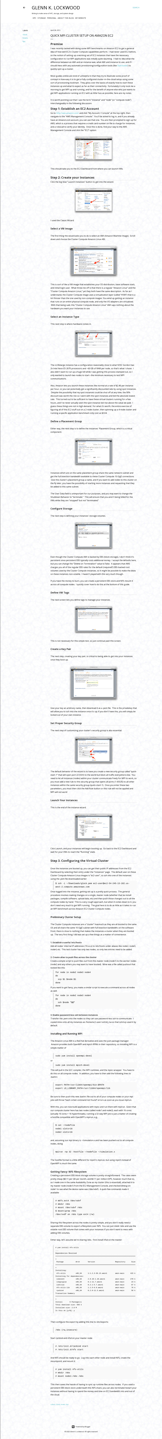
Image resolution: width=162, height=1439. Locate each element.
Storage (41, 18)
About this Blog (65, 18)
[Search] (136, 8)
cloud (25, 34)
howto (25, 38)
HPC (33, 18)
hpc (24, 41)
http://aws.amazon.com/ (67, 113)
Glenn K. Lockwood (56, 8)
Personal (50, 18)
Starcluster (122, 65)
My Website (79, 18)
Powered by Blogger (81, 1426)
